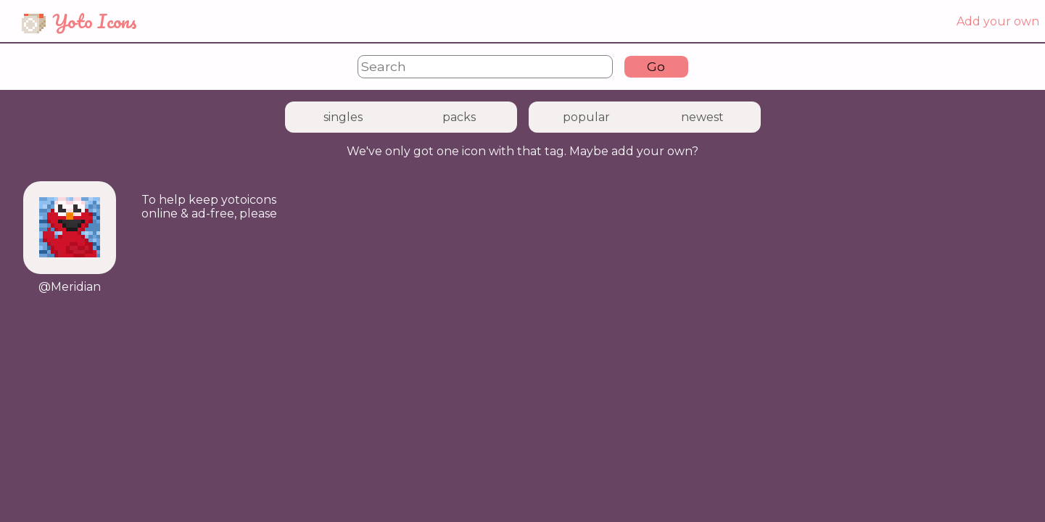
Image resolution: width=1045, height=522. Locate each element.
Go (656, 66)
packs (459, 117)
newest (702, 117)
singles (343, 117)
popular (586, 117)
